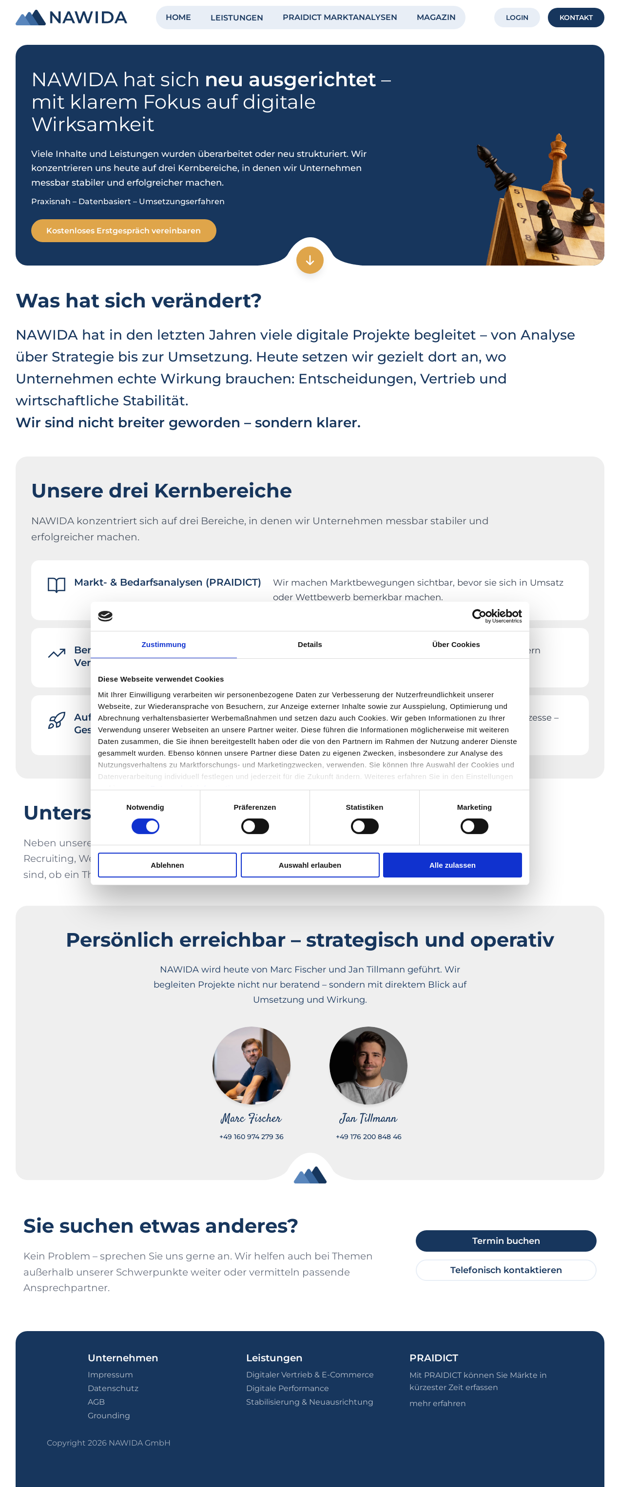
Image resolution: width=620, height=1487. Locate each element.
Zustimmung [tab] (164, 644)
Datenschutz (113, 1388)
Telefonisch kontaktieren (506, 1270)
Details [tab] (310, 644)
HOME (178, 17)
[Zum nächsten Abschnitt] (310, 260)
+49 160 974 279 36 (251, 1137)
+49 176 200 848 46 (369, 1137)
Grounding (109, 1415)
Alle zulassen (452, 865)
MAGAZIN (436, 17)
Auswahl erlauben (310, 865)
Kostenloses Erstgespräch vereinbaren (124, 230)
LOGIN (517, 17)
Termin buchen (506, 1241)
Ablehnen (167, 865)
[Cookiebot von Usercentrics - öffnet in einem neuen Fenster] (479, 616)
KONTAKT (576, 17)
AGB (96, 1402)
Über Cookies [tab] (456, 644)
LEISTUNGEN (237, 17)
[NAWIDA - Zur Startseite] (71, 17)
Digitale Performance (287, 1388)
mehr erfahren (437, 1403)
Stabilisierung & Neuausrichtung (309, 1402)
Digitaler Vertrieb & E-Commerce (310, 1374)
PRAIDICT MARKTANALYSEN (340, 17)
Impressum (110, 1374)
